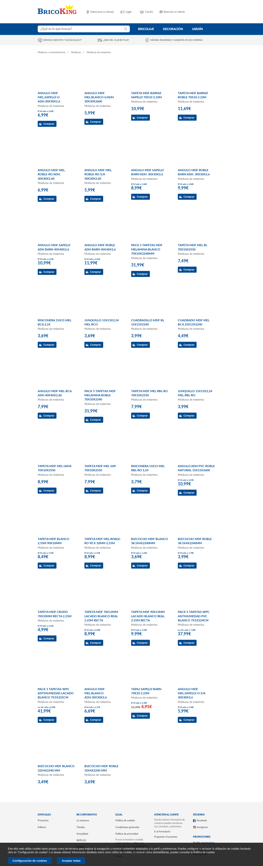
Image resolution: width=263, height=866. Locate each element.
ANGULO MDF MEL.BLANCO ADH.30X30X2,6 (95, 693)
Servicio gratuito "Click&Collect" (62, 40)
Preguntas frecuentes (165, 837)
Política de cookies (125, 820)
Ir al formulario (162, 831)
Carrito (149, 12)
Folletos (42, 827)
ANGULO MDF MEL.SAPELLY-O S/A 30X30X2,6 (191, 693)
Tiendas (81, 827)
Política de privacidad (126, 834)
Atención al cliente (174, 12)
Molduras (76, 52)
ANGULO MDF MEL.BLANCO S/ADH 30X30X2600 (99, 97)
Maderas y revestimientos (51, 52)
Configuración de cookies (30, 860)
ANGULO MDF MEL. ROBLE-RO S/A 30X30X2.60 (98, 174)
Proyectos (43, 820)
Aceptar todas (71, 860)
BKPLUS (81, 840)
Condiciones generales (127, 827)
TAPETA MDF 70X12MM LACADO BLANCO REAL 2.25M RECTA (101, 616)
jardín (197, 29)
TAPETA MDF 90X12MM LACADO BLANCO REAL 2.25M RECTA (148, 616)
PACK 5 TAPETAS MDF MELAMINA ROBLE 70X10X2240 (100, 395)
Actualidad (82, 834)
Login (129, 12)
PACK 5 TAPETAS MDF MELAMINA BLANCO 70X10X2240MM (146, 249)
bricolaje (146, 29)
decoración (173, 29)
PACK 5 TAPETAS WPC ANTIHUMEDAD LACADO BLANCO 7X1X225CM (56, 693)
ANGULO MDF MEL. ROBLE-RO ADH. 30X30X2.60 (51, 174)
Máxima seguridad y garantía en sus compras (176, 40)
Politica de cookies (204, 852)
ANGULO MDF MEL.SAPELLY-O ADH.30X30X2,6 (49, 97)
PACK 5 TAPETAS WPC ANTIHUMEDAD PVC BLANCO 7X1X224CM (194, 616)
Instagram (202, 827)
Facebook (202, 820)
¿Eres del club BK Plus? (116, 40)
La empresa (83, 820)
